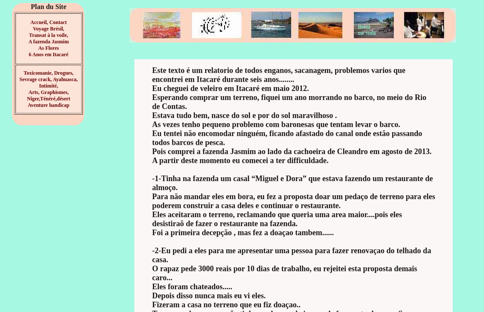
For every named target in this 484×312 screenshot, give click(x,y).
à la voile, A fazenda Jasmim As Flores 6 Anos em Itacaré (48, 45)
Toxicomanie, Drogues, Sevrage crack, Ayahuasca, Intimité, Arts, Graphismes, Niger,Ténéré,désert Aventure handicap (48, 89)
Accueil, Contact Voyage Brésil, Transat (48, 28)
